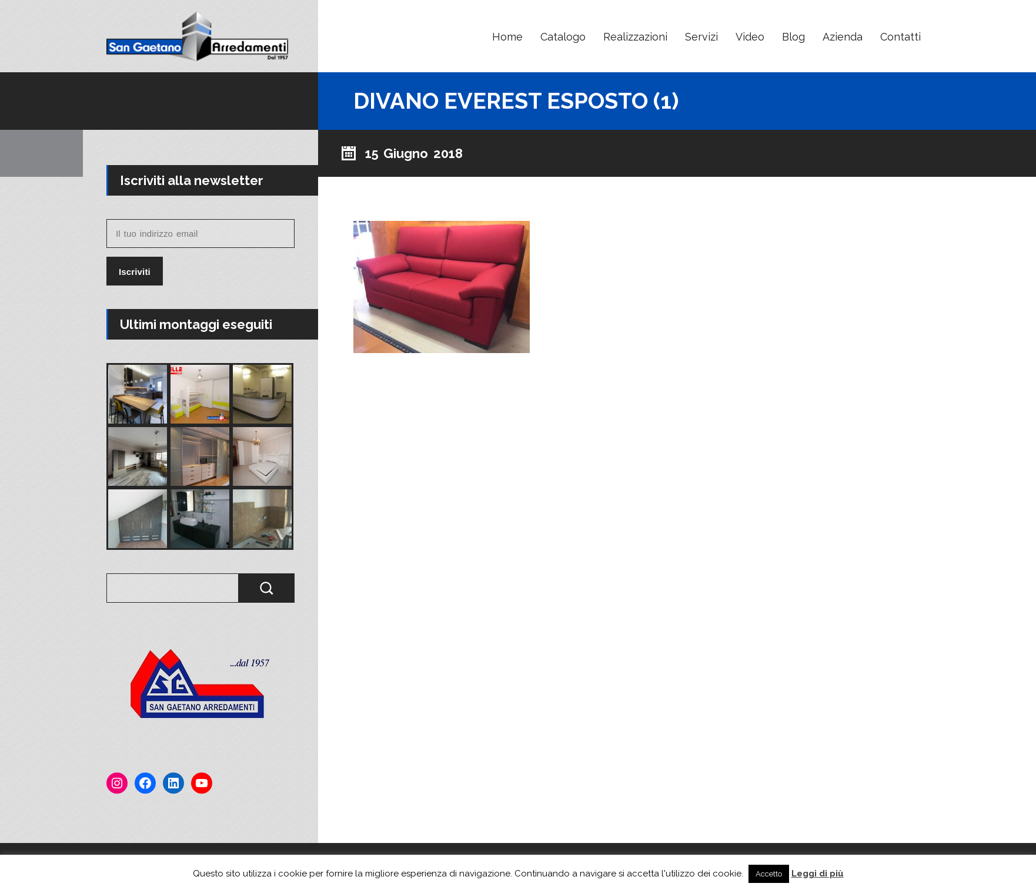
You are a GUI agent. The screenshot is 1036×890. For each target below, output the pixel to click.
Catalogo (563, 37)
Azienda (843, 37)
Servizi (701, 37)
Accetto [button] (769, 873)
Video (750, 37)
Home (507, 37)
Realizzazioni (635, 37)
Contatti (900, 37)
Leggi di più (817, 873)
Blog (793, 37)
